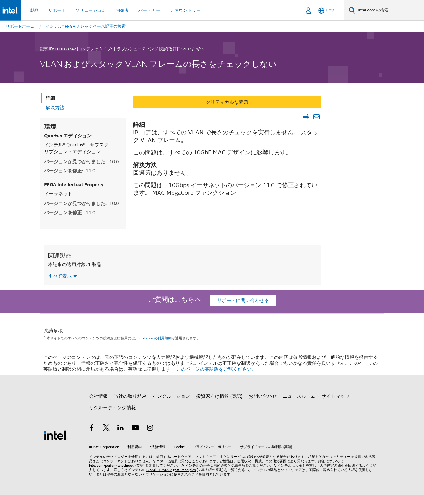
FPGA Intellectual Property (74, 185)
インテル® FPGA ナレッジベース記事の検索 (86, 26)
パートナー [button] (149, 10)
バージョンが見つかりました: (81, 162)
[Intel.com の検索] (389, 10)
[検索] (352, 10)
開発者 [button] (122, 10)
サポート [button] (57, 10)
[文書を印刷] (305, 117)
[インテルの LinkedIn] (121, 428)
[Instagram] (150, 428)
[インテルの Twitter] (106, 428)
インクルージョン (171, 396)
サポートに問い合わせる (243, 300)
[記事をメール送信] (316, 117)
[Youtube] (135, 428)
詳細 (50, 98)
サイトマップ (336, 396)
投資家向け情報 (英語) (219, 396)
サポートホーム (20, 26)
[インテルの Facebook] (92, 428)
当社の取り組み (130, 396)
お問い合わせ (263, 396)
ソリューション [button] (90, 10)
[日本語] (326, 10)
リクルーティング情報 (112, 408)
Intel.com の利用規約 (155, 338)
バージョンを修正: (69, 171)
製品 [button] (34, 10)
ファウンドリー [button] (185, 10)
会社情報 (98, 396)
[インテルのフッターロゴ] (56, 435)
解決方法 (55, 108)
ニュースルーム (299, 396)
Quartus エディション (68, 136)
